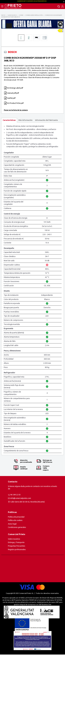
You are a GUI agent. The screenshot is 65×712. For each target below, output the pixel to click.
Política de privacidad (16, 574)
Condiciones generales (17, 585)
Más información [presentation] (25, 178)
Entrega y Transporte (16, 600)
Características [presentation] (9, 178)
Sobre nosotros (14, 596)
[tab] (9, 177)
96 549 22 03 (15, 552)
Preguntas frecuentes (16, 603)
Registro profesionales (17, 607)
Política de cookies (15, 578)
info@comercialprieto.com (20, 556)
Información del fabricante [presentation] (46, 178)
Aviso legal (12, 581)
